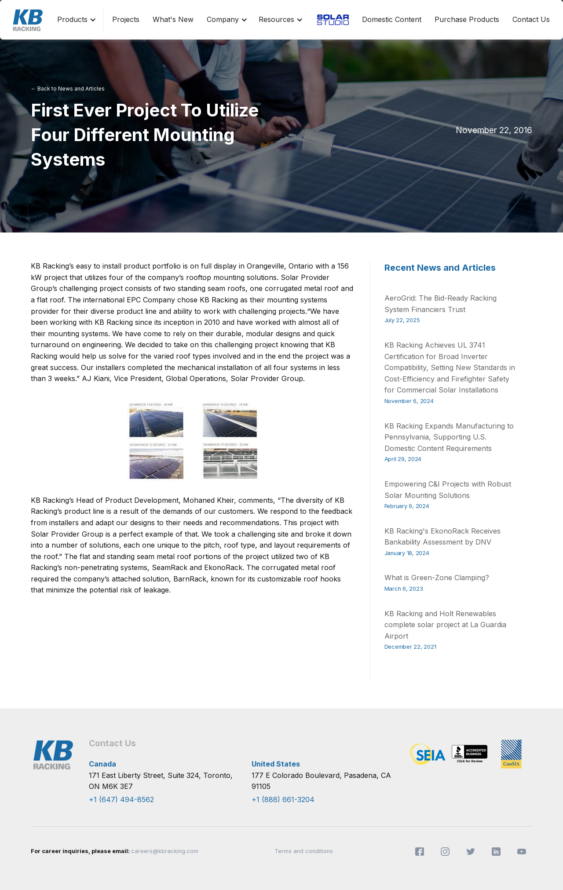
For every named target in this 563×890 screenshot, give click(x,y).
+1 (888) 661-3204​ (283, 799)
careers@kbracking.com (164, 851)
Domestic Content (391, 19)
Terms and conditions (303, 851)
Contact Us (531, 19)
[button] (75, 20)
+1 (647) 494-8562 (121, 799)
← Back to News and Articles (68, 88)
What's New (173, 19)
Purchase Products (467, 19)
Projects (125, 19)
